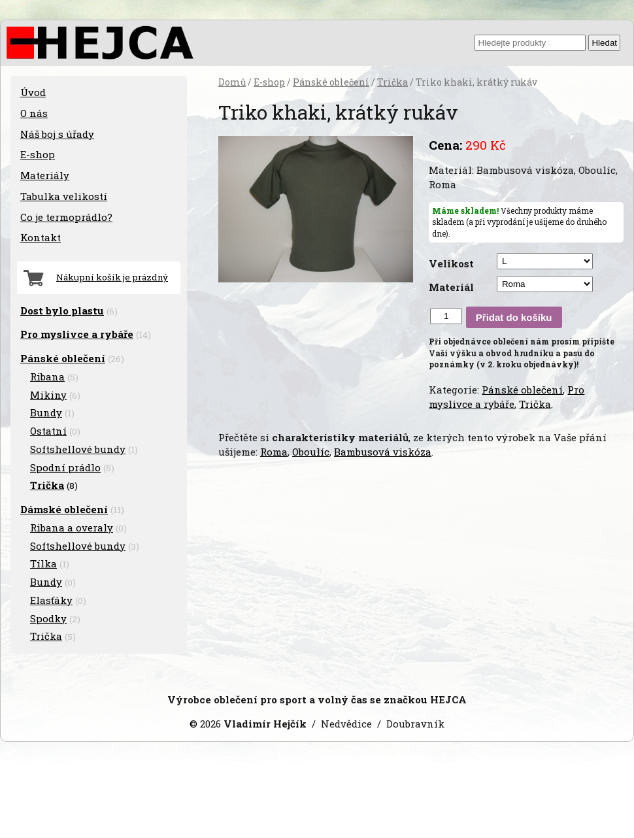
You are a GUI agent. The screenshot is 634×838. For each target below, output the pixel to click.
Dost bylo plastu (62, 310)
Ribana (47, 376)
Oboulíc (310, 451)
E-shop (269, 82)
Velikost (451, 263)
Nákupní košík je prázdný (112, 277)
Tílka (43, 563)
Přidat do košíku (514, 317)
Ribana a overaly (71, 527)
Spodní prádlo (65, 467)
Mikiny (48, 394)
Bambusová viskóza (382, 451)
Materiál (451, 286)
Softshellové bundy (77, 449)
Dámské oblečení (64, 509)
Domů (232, 82)
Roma (274, 451)
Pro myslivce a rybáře (506, 397)
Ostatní (48, 430)
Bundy (46, 412)
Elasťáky (51, 600)
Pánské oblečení (331, 82)
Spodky (48, 618)
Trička (392, 82)
